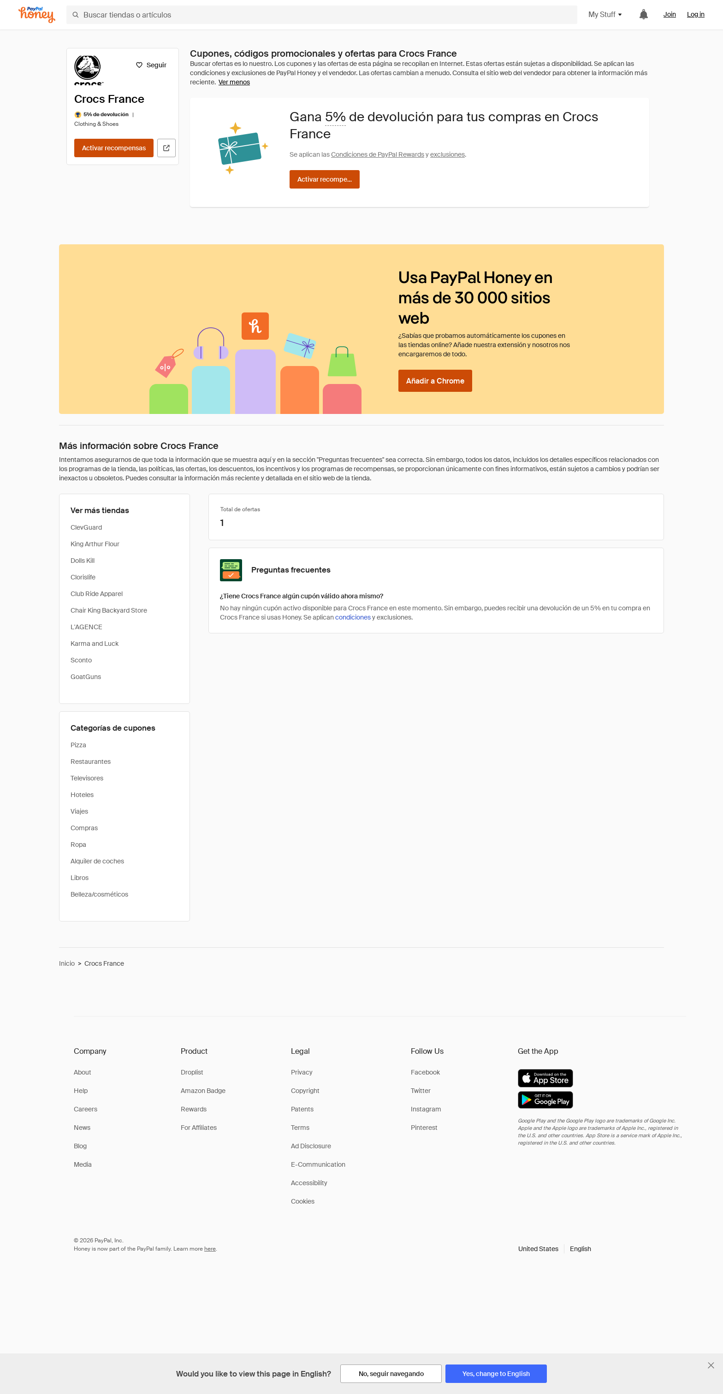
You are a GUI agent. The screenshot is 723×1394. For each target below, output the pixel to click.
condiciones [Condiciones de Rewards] (353, 617)
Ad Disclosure (311, 1146)
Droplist (192, 1072)
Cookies (302, 1201)
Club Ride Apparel (97, 594)
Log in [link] (696, 14)
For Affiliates (199, 1127)
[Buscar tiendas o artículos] (321, 15)
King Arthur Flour (95, 544)
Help (81, 1091)
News (82, 1127)
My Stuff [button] (605, 14)
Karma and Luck (95, 643)
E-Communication (318, 1164)
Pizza (78, 745)
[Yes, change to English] (496, 1373)
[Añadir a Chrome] (435, 381)
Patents (302, 1109)
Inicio (67, 963)
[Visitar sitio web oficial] (166, 148)
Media (83, 1164)
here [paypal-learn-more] (210, 1248)
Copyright (305, 1091)
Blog (80, 1146)
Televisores (87, 778)
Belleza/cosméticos (99, 894)
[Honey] (36, 15)
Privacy (302, 1072)
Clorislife (83, 577)
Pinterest (424, 1127)
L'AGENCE (86, 627)
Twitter (421, 1091)
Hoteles (82, 795)
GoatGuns (86, 677)
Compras (84, 828)
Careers (85, 1109)
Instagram (426, 1109)
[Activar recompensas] (114, 148)
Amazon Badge (203, 1091)
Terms (300, 1127)
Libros (80, 878)
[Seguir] (151, 65)
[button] (554, 1248)
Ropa (78, 844)
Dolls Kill (83, 560)
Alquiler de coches (97, 861)
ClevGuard (86, 527)
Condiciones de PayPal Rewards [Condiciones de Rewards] (377, 154)
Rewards (194, 1109)
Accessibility (309, 1183)
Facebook (425, 1072)
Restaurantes (91, 761)
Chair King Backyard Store (109, 610)
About (82, 1072)
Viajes (79, 811)
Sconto (81, 660)
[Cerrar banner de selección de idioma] (711, 1365)
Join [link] (670, 14)
